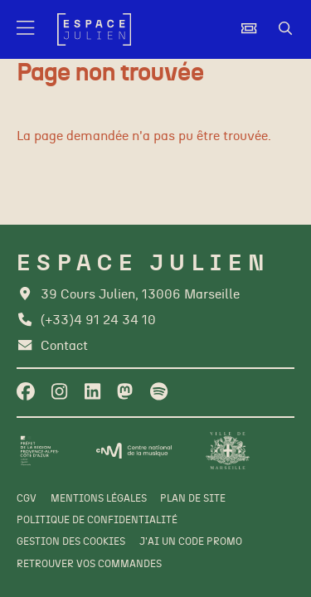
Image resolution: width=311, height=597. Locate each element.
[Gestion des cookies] (71, 542)
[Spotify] (159, 392)
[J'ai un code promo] (190, 542)
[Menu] (26, 29)
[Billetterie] (249, 29)
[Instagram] (59, 392)
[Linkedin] (92, 392)
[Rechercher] (285, 29)
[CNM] (134, 451)
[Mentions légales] (99, 499)
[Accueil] (94, 29)
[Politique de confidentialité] (97, 521)
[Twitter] (125, 392)
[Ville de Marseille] (228, 450)
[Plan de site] (193, 499)
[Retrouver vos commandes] (89, 564)
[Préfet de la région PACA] (39, 450)
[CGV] (26, 499)
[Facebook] (26, 392)
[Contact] (52, 346)
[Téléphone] (86, 320)
